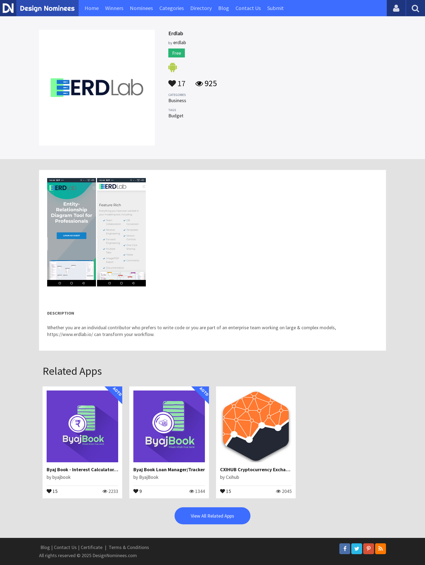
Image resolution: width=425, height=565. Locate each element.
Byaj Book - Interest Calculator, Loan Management (102, 469)
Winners (114, 8)
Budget (175, 115)
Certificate (91, 547)
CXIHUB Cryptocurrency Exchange (257, 469)
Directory (201, 8)
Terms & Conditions (129, 547)
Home (92, 8)
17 (177, 80)
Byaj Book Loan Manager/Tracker (169, 469)
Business (177, 100)
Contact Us (248, 8)
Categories (171, 8)
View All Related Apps (212, 516)
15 (52, 490)
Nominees (141, 8)
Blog (223, 8)
